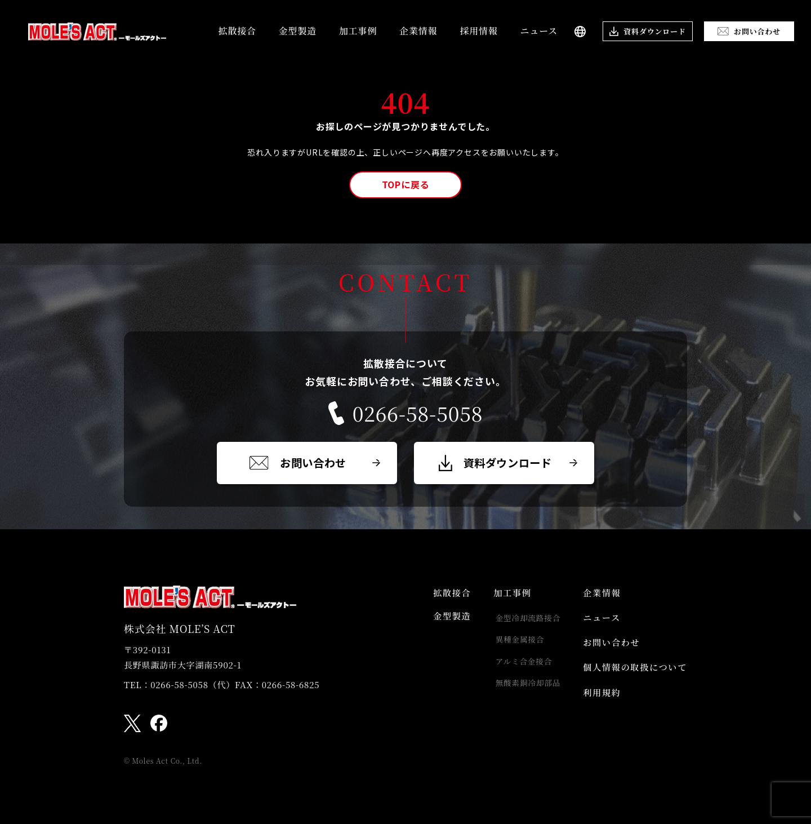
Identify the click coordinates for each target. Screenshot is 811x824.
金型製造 (298, 30)
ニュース (539, 30)
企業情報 (418, 30)
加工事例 (358, 30)
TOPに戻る (406, 184)
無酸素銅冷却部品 (522, 690)
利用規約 (598, 703)
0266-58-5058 (405, 413)
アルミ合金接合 (518, 667)
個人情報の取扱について (632, 676)
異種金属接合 (514, 644)
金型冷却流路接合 (522, 621)
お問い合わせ (608, 649)
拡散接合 (237, 30)
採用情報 (478, 30)
